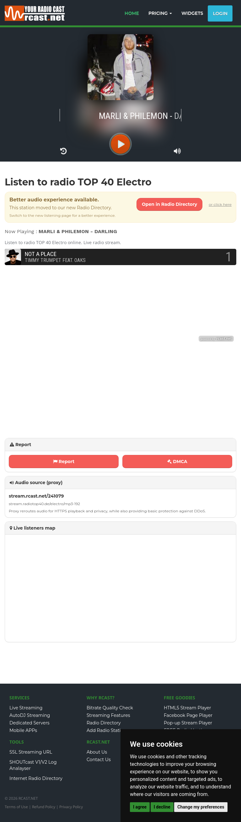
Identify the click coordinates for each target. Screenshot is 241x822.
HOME (132, 13)
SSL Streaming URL (30, 752)
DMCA (177, 461)
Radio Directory (104, 723)
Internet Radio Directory (35, 778)
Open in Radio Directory (169, 204)
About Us (97, 752)
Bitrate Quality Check (110, 708)
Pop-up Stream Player (188, 723)
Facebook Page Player (188, 715)
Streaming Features (108, 715)
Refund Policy (43, 806)
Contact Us (99, 759)
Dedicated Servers (29, 723)
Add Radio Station (106, 730)
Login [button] (220, 13)
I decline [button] (162, 806)
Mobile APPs (23, 730)
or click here (220, 204)
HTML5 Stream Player (187, 708)
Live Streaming (25, 708)
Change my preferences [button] (200, 806)
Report (63, 461)
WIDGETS (192, 13)
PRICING (160, 13)
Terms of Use (16, 806)
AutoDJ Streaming (29, 715)
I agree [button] (140, 806)
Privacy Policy (71, 806)
